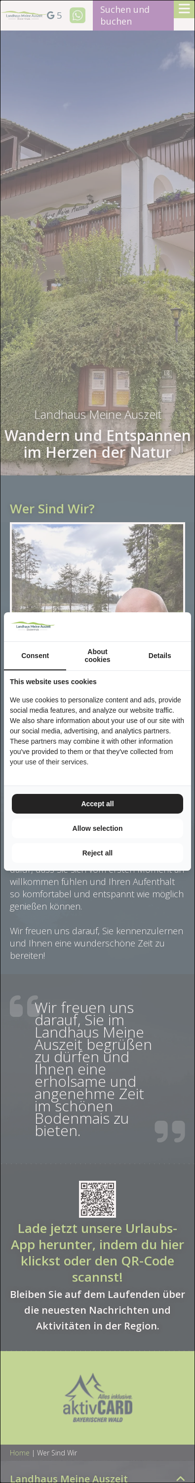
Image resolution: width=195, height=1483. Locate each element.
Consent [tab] (35, 656)
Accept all (97, 804)
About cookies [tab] (97, 655)
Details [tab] (160, 656)
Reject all (97, 853)
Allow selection (98, 828)
